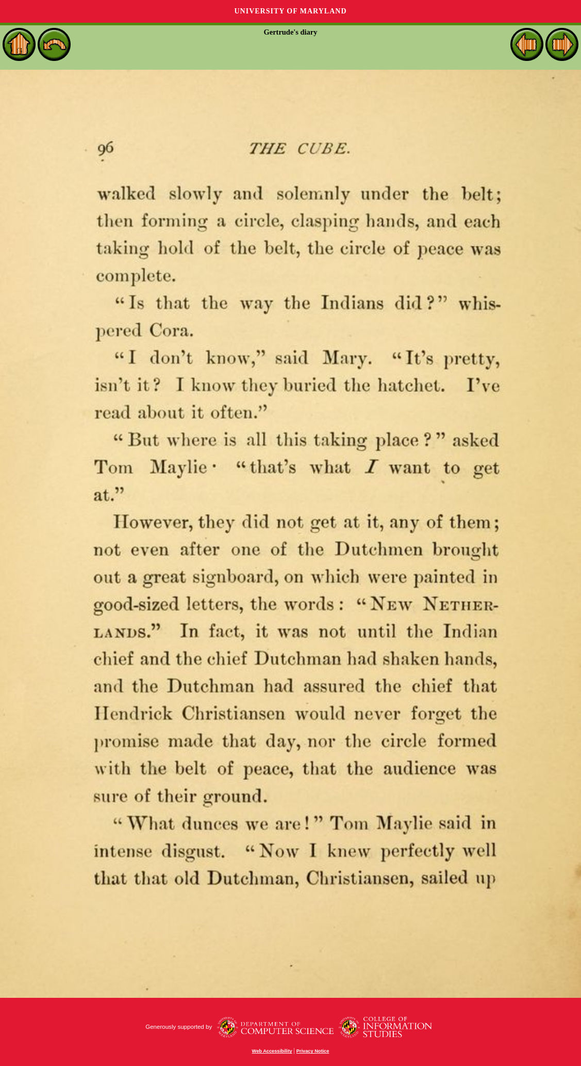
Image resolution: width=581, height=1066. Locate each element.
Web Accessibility (272, 1051)
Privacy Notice (312, 1051)
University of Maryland (290, 11)
